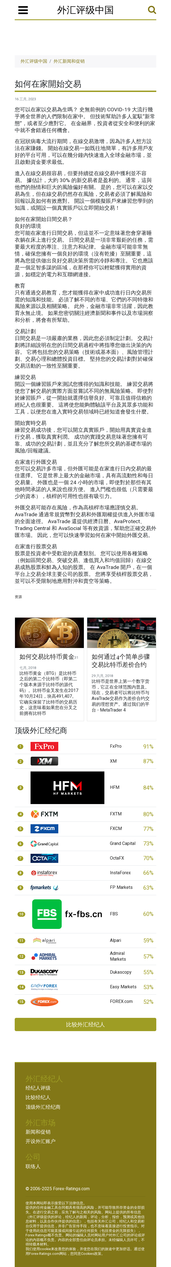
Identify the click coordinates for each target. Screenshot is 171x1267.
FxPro (116, 746)
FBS (114, 913)
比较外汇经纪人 (85, 1024)
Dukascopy (121, 972)
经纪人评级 (38, 1088)
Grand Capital (122, 843)
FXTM (116, 813)
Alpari (115, 940)
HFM (114, 787)
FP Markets (121, 887)
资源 (18, 597)
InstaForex (120, 872)
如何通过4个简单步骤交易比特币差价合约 (121, 660)
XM (113, 761)
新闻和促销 (38, 1132)
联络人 (33, 1166)
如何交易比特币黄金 (46, 656)
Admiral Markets (118, 956)
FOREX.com (121, 1001)
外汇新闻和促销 (69, 61)
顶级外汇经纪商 (43, 1107)
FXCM (116, 828)
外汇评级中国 (85, 9)
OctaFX (117, 858)
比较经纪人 (38, 1097)
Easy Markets (123, 986)
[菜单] (23, 10)
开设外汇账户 (41, 1141)
